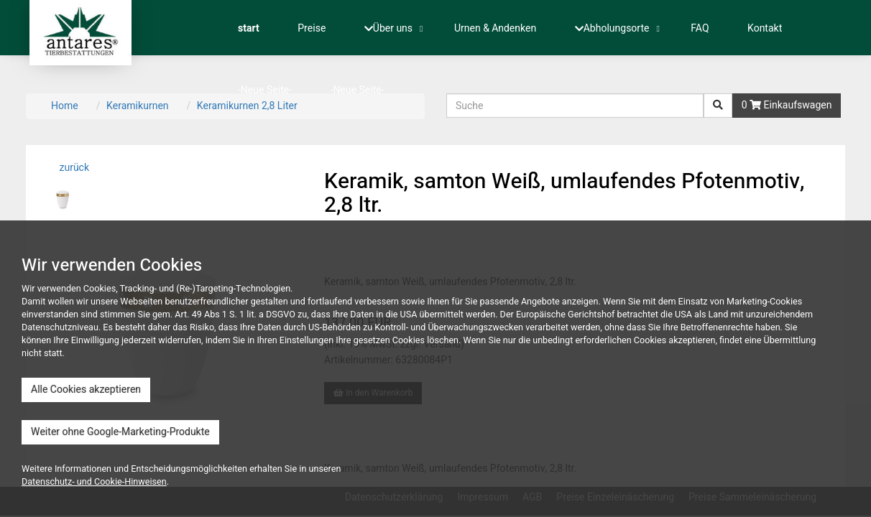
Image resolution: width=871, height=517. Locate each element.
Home (64, 105)
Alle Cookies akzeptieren (86, 389)
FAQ (700, 28)
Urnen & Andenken (495, 28)
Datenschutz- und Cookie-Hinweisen (94, 481)
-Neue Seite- (265, 90)
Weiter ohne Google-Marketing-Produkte (120, 431)
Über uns (388, 28)
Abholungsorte (612, 28)
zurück (73, 167)
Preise (312, 28)
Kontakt (764, 28)
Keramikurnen (137, 105)
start (248, 28)
